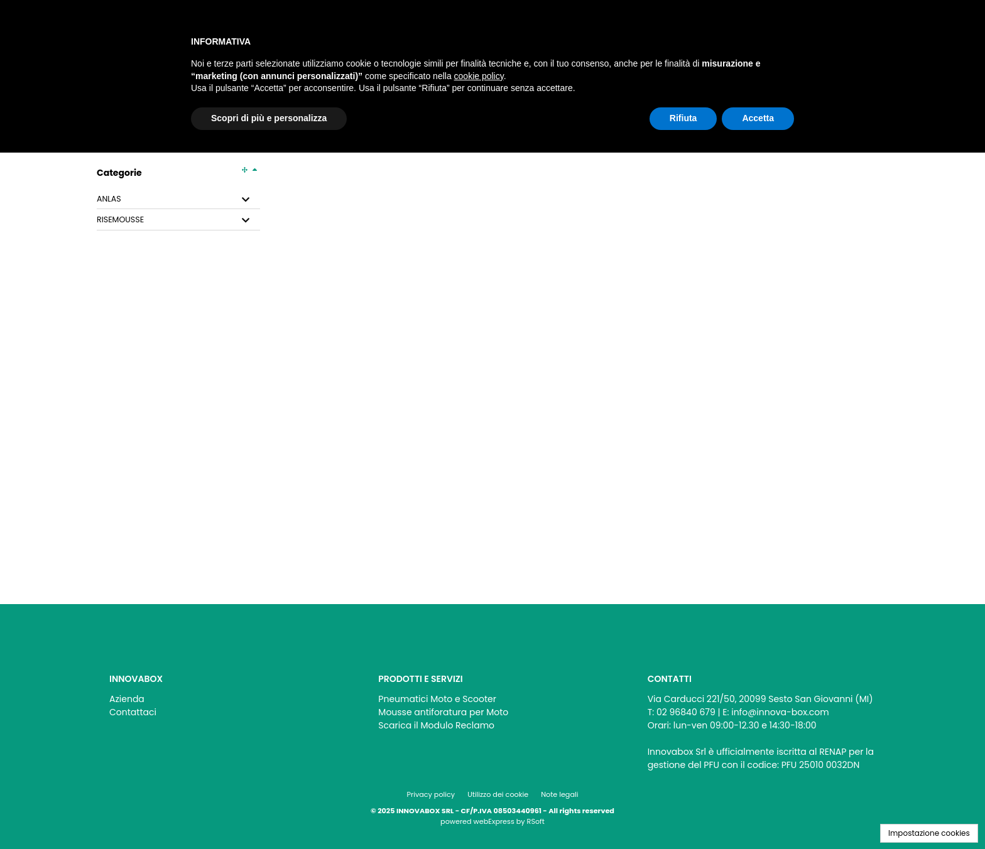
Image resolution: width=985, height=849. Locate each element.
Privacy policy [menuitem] (431, 794)
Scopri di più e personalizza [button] (269, 118)
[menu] (223, 702)
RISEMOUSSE (120, 220)
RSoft (536, 821)
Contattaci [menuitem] (132, 712)
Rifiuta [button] (683, 118)
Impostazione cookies (929, 833)
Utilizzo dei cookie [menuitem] (497, 794)
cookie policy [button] (479, 76)
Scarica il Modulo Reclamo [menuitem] (436, 725)
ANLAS (109, 199)
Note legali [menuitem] (559, 794)
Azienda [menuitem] (126, 699)
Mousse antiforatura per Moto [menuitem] (443, 712)
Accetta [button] (758, 118)
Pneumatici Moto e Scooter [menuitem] (437, 699)
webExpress (494, 821)
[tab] (178, 199)
